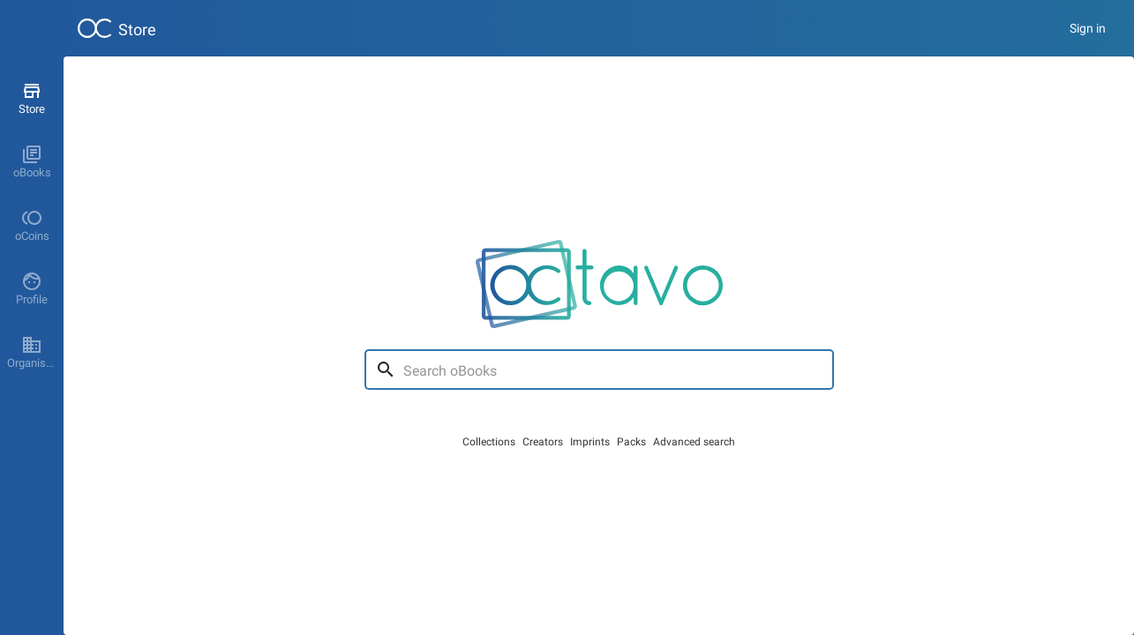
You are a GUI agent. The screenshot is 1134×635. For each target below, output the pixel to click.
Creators (542, 442)
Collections (488, 442)
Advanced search (694, 442)
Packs (631, 442)
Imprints (590, 442)
